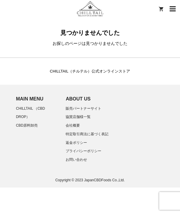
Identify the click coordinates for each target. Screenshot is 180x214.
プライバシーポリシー (83, 151)
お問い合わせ (76, 160)
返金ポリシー (76, 143)
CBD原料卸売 (27, 125)
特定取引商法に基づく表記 (87, 134)
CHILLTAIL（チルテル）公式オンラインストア (90, 71)
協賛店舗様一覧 (78, 117)
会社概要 (73, 125)
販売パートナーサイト (83, 108)
